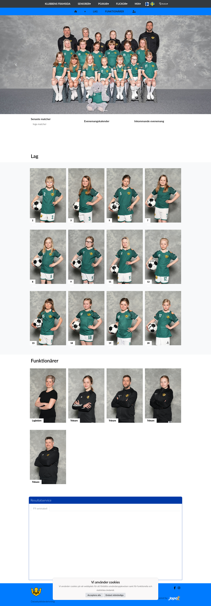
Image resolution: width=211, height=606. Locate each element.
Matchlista (37, 134)
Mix (137, 3)
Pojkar (103, 3)
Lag (95, 11)
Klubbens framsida (57, 3)
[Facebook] (174, 587)
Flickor (121, 3)
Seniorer (84, 3)
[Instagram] (178, 587)
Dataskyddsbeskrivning (43, 601)
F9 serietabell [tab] (40, 508)
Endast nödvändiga (115, 595)
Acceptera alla (94, 595)
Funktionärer (114, 11)
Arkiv (163, 3)
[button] (16, 64)
